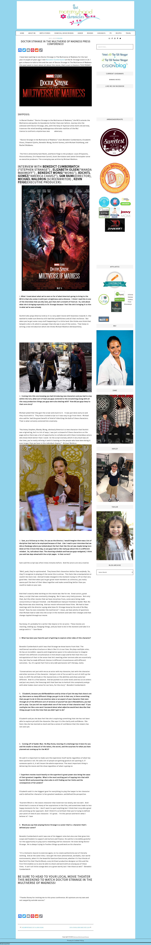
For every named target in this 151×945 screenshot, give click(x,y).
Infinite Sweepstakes (130, 297)
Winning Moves (114, 79)
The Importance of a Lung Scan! (32, 927)
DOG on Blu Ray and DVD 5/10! (80, 927)
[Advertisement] (115, 248)
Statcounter (5, 944)
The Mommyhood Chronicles (75, 16)
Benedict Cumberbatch (55, 60)
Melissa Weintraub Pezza (81, 937)
